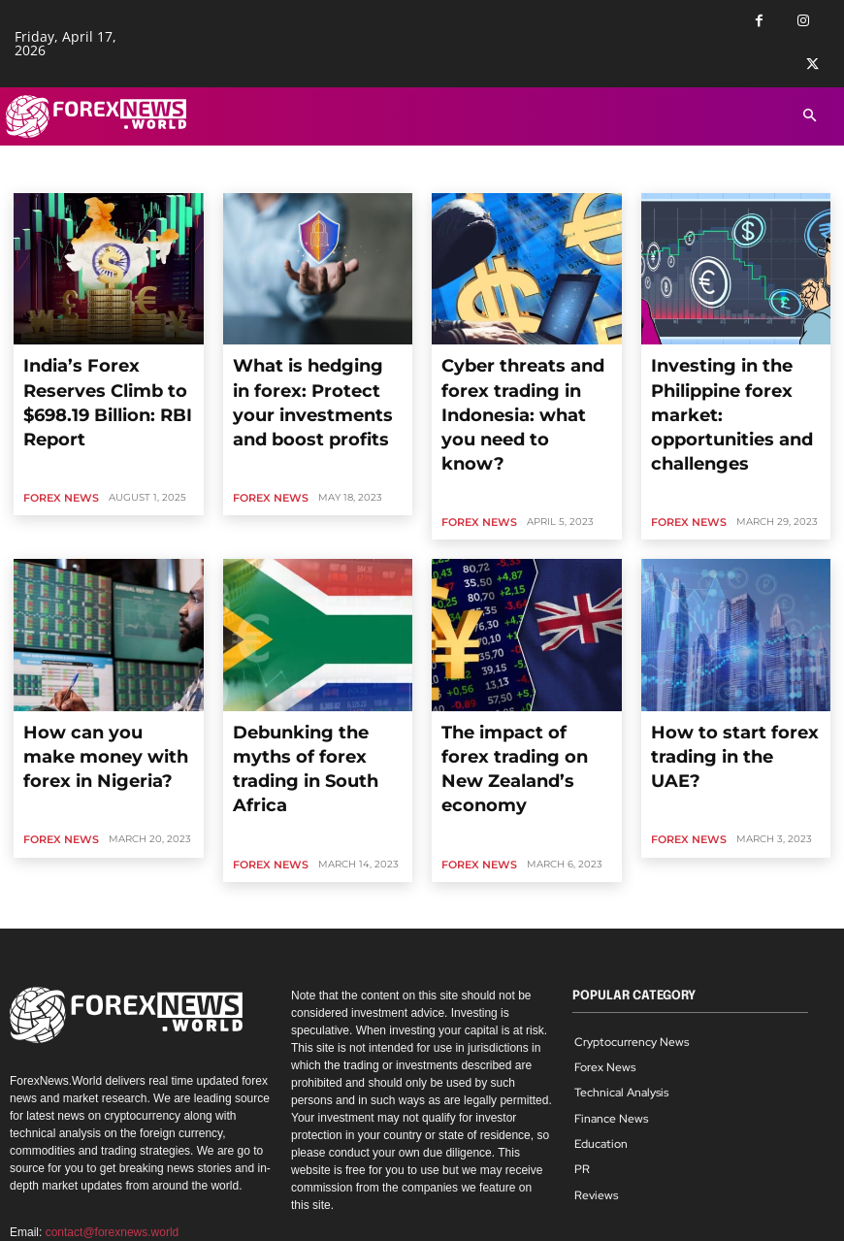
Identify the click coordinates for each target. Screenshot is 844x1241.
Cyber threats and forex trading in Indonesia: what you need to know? (519, 378)
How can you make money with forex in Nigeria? (103, 661)
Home (30, 175)
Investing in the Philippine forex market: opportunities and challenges (735, 378)
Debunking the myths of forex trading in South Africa (306, 670)
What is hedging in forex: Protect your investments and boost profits (310, 378)
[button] (809, 117)
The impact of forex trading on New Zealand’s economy (524, 661)
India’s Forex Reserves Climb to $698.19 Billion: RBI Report (97, 378)
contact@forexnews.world (112, 1108)
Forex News (57, 448)
